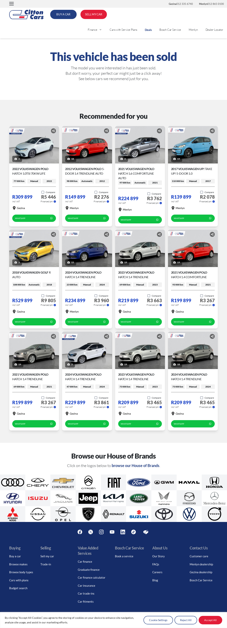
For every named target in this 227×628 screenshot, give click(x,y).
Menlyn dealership (201, 564)
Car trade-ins (86, 593)
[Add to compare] (48, 192)
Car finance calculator (91, 577)
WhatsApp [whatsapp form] (34, 218)
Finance (97, 29)
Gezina (18, 208)
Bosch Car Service (170, 30)
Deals (148, 30)
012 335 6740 (181, 4)
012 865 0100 (211, 4)
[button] (11, 4)
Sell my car (47, 556)
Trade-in (45, 564)
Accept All (210, 620)
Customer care (199, 556)
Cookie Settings (158, 620)
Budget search (18, 588)
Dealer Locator (214, 30)
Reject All (186, 620)
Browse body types (21, 572)
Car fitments (86, 601)
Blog (155, 580)
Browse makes (18, 564)
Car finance (85, 561)
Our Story (158, 556)
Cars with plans (19, 580)
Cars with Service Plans (123, 30)
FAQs (155, 564)
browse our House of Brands (135, 465)
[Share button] (53, 130)
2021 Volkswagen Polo (136, 173)
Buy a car (15, 556)
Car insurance (86, 585)
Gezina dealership (201, 572)
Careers (157, 572)
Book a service (124, 556)
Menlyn (193, 30)
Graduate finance (89, 569)
